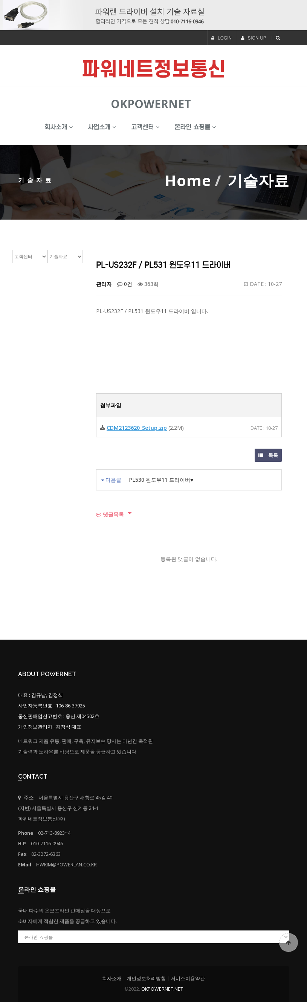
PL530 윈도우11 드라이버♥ (161, 479)
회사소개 (58, 127)
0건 (124, 283)
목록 (268, 455)
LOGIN (221, 37)
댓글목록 (110, 514)
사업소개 (102, 127)
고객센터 (145, 127)
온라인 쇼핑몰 (195, 127)
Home (188, 180)
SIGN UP (253, 37)
